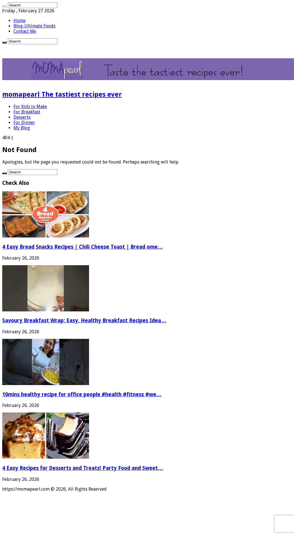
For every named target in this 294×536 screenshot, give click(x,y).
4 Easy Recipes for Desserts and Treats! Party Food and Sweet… (82, 468)
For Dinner (24, 122)
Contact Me (24, 31)
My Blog (21, 127)
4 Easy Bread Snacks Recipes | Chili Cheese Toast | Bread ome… (82, 247)
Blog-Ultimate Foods (34, 26)
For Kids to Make (30, 106)
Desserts (22, 117)
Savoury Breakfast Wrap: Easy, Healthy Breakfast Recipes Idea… (84, 320)
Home (19, 20)
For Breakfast (26, 112)
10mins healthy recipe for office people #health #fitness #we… (82, 394)
